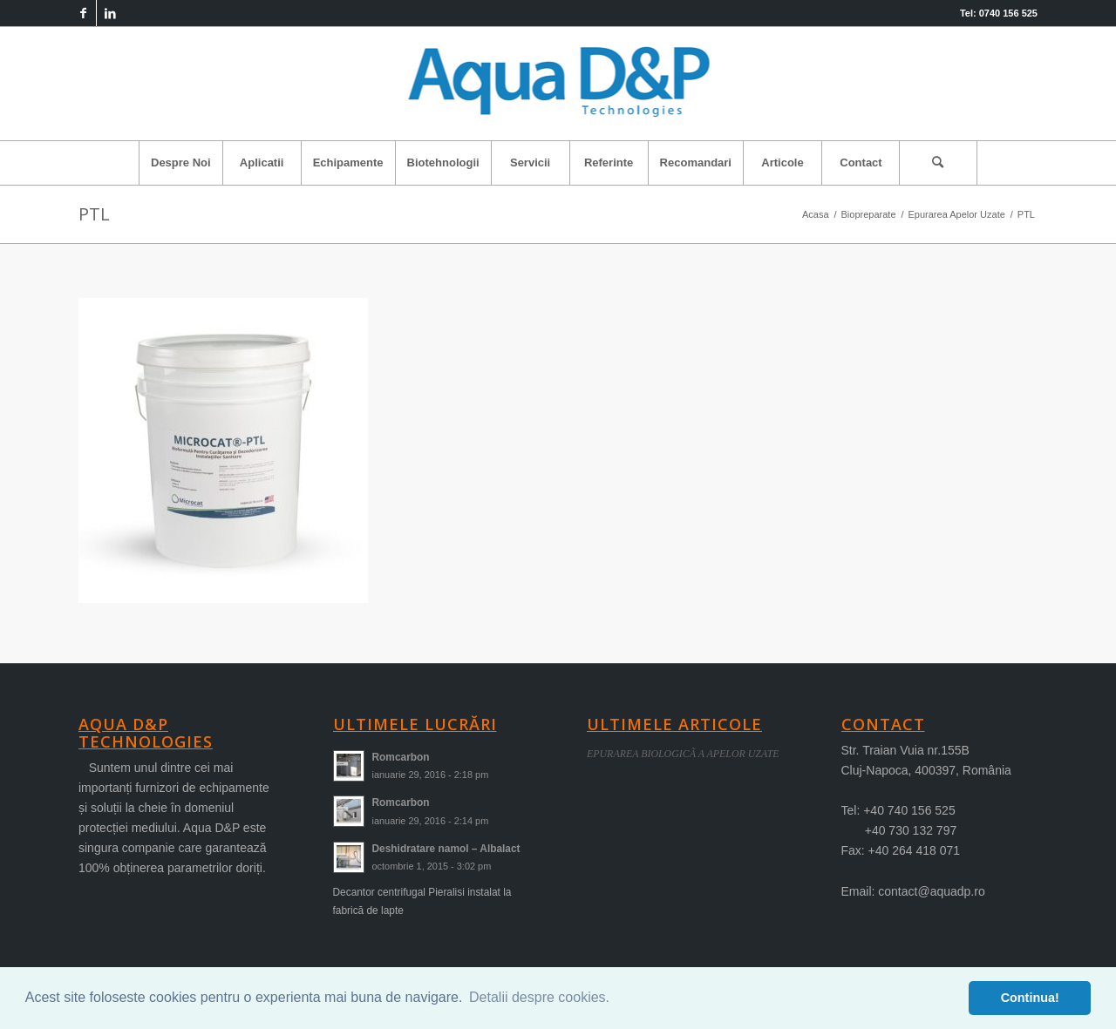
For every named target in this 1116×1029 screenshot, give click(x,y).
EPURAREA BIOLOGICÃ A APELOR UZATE (683, 754)
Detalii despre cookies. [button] (539, 997)
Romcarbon (401, 757)
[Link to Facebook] (83, 13)
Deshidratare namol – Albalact (446, 849)
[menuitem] (180, 163)
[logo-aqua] (558, 83)
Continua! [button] (1030, 998)
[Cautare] (938, 163)
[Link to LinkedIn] (110, 13)
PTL (94, 214)
